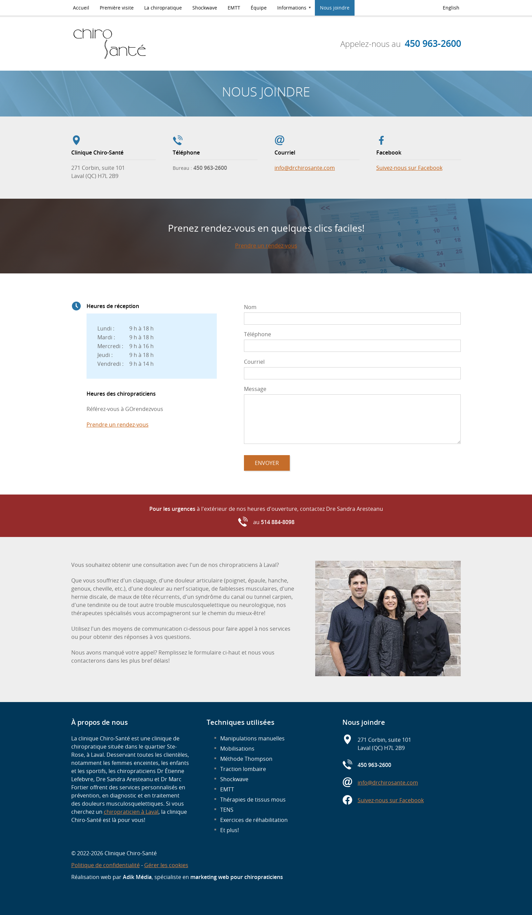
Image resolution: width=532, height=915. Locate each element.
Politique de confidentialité (105, 865)
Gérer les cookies (166, 865)
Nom (250, 307)
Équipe (259, 7)
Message (255, 389)
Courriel (254, 361)
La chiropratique (163, 7)
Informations (291, 7)
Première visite (117, 7)
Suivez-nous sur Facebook (409, 168)
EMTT (234, 7)
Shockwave (204, 7)
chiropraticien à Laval (131, 811)
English (451, 7)
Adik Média (137, 877)
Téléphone (257, 334)
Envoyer (267, 463)
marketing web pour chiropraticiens (236, 877)
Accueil (81, 7)
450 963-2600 (433, 43)
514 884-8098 (277, 522)
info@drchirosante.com (304, 168)
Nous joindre (334, 7)
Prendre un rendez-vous (266, 245)
